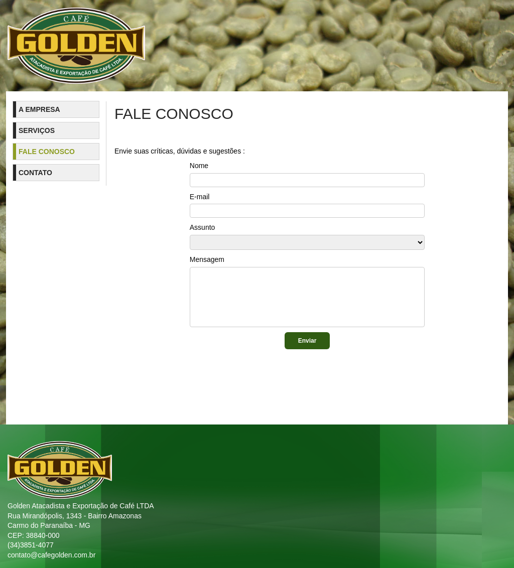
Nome (199, 166)
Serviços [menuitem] (37, 130)
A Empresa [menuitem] (39, 109)
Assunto (202, 227)
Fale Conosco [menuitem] (47, 152)
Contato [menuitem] (35, 173)
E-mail (200, 197)
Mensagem (207, 259)
